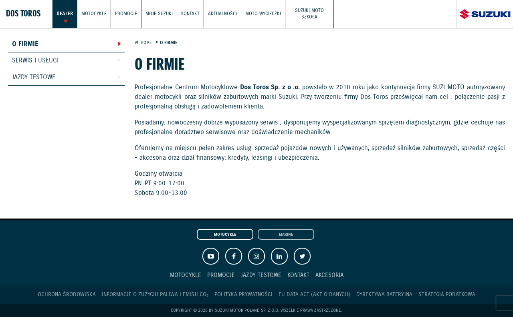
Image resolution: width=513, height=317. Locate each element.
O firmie (25, 44)
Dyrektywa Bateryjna (384, 294)
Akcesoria (329, 275)
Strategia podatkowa (446, 294)
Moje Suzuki (159, 13)
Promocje (126, 13)
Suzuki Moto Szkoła (309, 13)
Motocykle (94, 13)
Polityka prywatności (243, 294)
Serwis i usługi (35, 60)
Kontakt (190, 13)
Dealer (65, 13)
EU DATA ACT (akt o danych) (314, 294)
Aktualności (222, 13)
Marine (286, 234)
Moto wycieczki (263, 13)
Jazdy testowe (33, 77)
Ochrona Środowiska (67, 294)
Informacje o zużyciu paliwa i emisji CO (155, 295)
